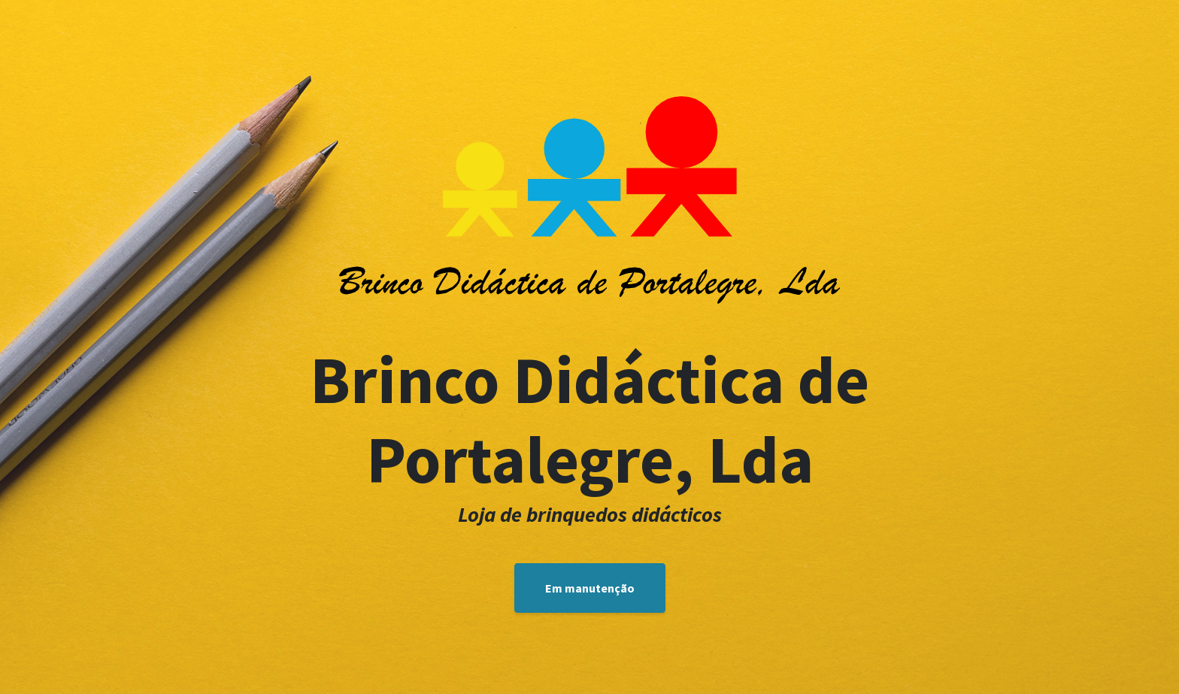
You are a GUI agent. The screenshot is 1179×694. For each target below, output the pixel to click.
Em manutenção (590, 588)
